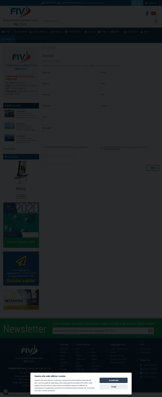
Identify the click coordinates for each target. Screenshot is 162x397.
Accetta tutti (113, 380)
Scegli (113, 387)
